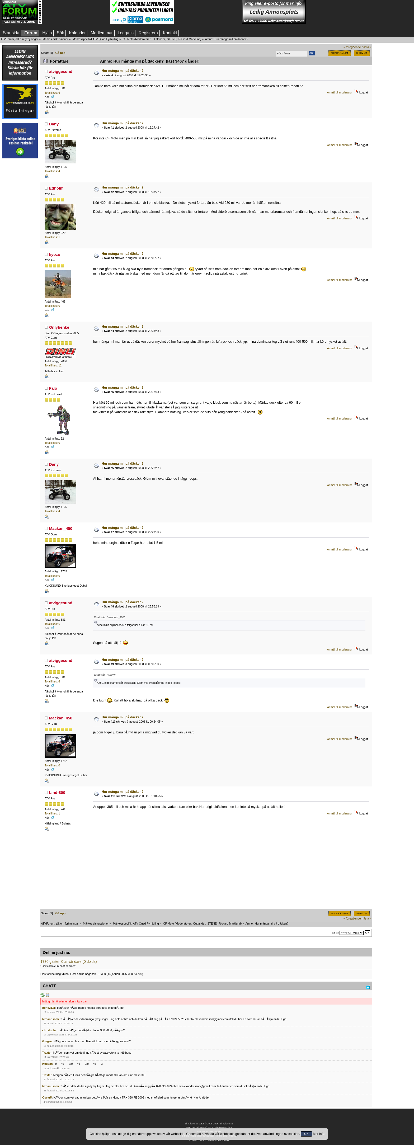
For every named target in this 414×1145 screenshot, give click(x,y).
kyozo (54, 254)
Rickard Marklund (189, 39)
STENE (171, 39)
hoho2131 (48, 1007)
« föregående (352, 47)
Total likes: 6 (52, 92)
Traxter (46, 1052)
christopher (50, 1030)
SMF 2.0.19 (192, 1127)
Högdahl (47, 1063)
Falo (53, 388)
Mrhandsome (51, 1019)
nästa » (366, 47)
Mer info (318, 1134)
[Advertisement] (76, 12)
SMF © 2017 (206, 1127)
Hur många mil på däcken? (123, 71)
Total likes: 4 (52, 171)
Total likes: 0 (52, 305)
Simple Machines (223, 1127)
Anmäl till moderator (339, 92)
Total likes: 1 (52, 237)
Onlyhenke (59, 327)
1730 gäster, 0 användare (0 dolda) (68, 962)
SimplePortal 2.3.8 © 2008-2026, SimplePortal (209, 1123)
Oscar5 (47, 1097)
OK (306, 1133)
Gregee (47, 1041)
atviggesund (60, 71)
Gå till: (335, 932)
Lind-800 (57, 792)
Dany (54, 124)
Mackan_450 (60, 528)
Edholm (56, 188)
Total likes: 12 (53, 365)
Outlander (159, 39)
